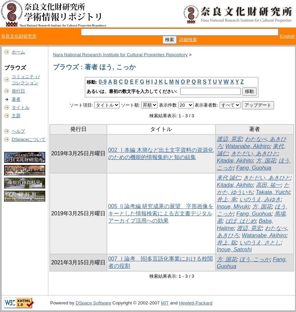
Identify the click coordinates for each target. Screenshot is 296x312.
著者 (16, 99)
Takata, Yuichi (273, 192)
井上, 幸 (226, 199)
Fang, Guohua (253, 168)
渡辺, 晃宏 (229, 139)
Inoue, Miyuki (233, 206)
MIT (165, 302)
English (287, 36)
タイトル (20, 107)
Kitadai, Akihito (235, 161)
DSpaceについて (29, 139)
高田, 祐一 (268, 185)
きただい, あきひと (254, 153)
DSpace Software (93, 302)
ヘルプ (18, 131)
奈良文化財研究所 (19, 36)
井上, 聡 (226, 242)
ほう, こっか (254, 259)
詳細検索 (188, 39)
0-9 (103, 82)
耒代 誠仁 (228, 178)
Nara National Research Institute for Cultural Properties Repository (120, 54)
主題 (16, 115)
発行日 (18, 91)
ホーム (18, 52)
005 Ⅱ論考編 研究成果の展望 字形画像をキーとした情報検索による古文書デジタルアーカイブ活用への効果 (161, 213)
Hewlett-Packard (195, 302)
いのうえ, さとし (260, 242)
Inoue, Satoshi (234, 249)
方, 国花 (265, 161)
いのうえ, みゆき (260, 199)
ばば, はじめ (240, 221)
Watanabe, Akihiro (247, 146)
